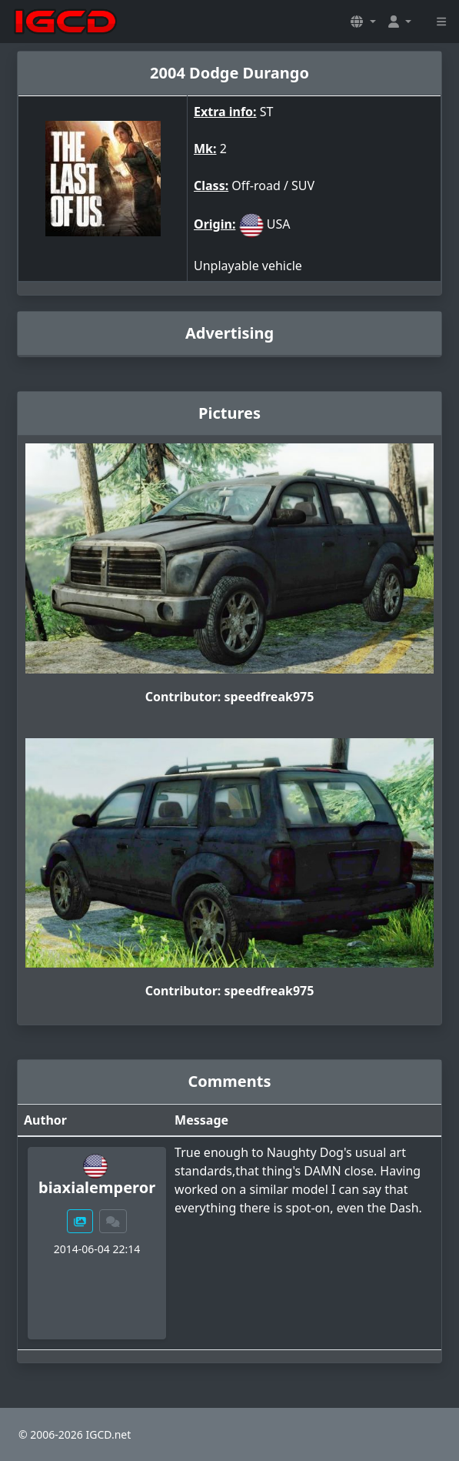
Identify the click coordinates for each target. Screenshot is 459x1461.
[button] (362, 21)
